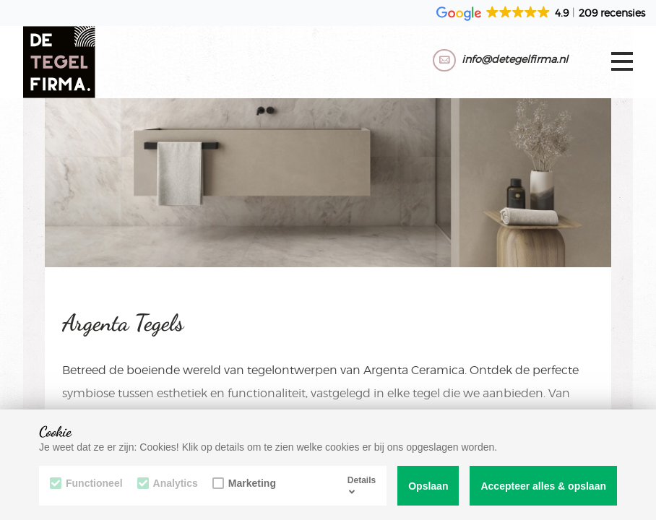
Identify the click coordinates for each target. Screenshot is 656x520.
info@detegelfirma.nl (515, 59)
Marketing (244, 483)
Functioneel (86, 483)
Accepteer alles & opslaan (543, 486)
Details (362, 485)
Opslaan (428, 486)
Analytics (167, 483)
